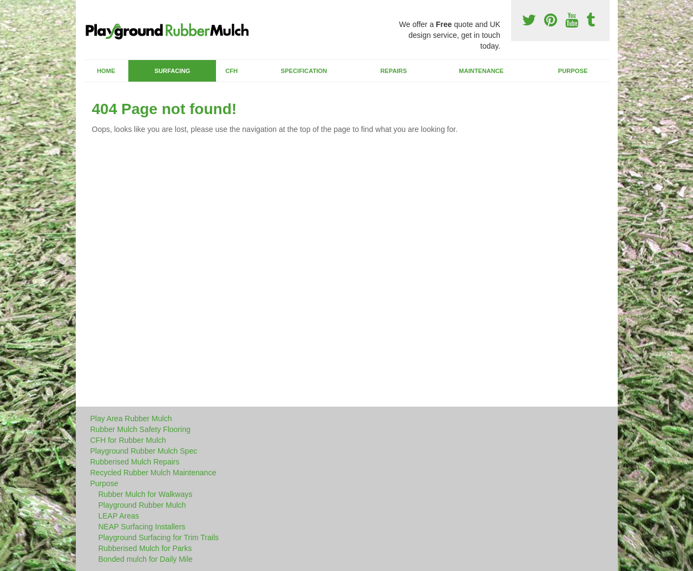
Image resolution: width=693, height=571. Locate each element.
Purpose (573, 71)
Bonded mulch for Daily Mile (146, 559)
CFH (231, 71)
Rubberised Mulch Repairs (135, 461)
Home (106, 71)
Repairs (393, 71)
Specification (304, 71)
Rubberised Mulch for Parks (145, 548)
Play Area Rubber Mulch (131, 418)
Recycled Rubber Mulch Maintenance (153, 472)
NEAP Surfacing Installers (142, 526)
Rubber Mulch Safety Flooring (140, 429)
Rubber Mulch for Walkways (146, 494)
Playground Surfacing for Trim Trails (159, 537)
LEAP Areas (119, 516)
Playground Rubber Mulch (142, 505)
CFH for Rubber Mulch (128, 440)
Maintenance (481, 71)
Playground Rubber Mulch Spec (144, 451)
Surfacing (172, 71)
